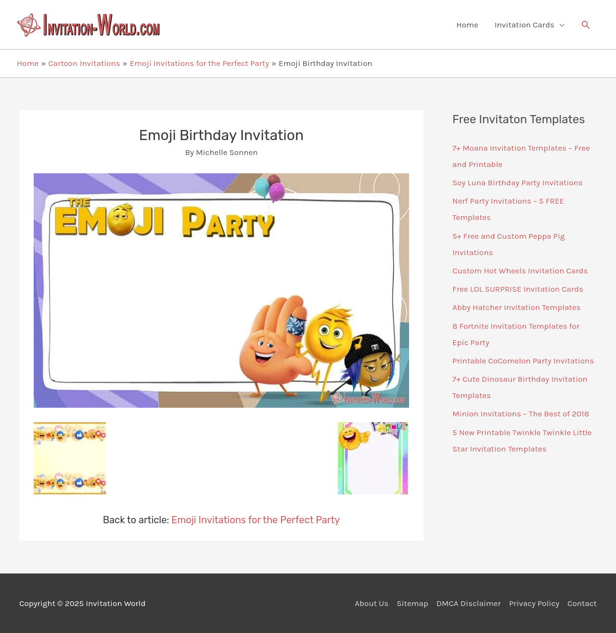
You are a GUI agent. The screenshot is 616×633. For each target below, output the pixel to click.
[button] (585, 24)
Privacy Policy (534, 603)
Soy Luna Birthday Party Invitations (517, 182)
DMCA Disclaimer (468, 603)
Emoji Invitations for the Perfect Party (255, 520)
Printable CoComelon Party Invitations (523, 360)
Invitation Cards (524, 24)
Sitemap (412, 603)
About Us (371, 603)
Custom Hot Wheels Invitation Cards (520, 270)
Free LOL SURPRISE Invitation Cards (517, 289)
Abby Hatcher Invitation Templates (516, 307)
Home (467, 24)
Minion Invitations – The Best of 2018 (520, 413)
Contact (582, 603)
